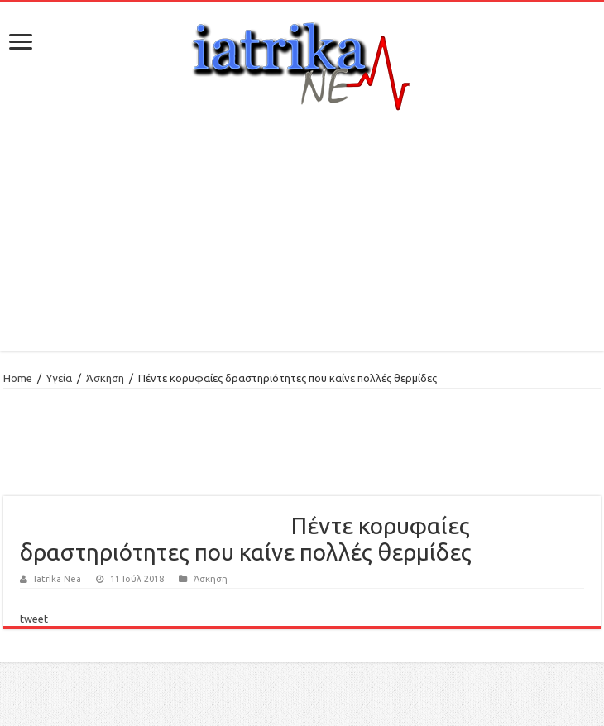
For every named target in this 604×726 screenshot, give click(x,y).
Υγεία (59, 378)
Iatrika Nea (57, 579)
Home (17, 378)
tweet (34, 618)
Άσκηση (105, 378)
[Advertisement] (302, 231)
